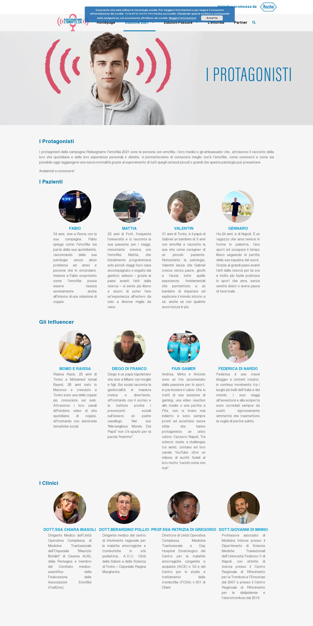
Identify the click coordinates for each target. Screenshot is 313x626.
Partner (240, 22)
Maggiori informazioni (182, 18)
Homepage (106, 22)
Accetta (211, 18)
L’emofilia (216, 22)
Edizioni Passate (178, 22)
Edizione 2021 (137, 22)
